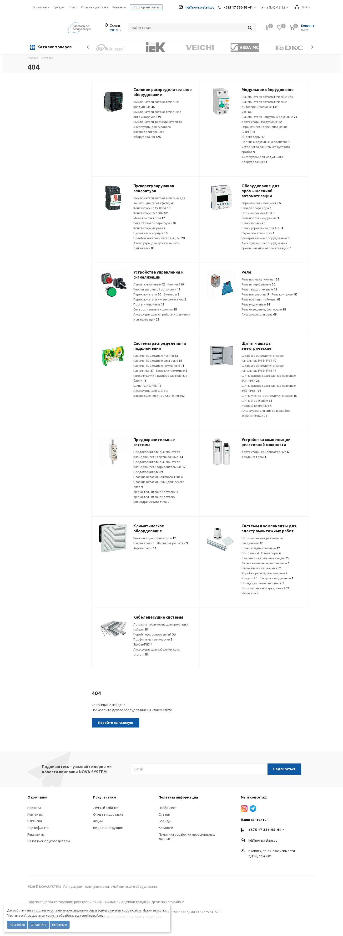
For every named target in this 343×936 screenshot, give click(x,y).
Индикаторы (253, 136)
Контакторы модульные (262, 121)
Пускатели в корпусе (150, 233)
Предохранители (148, 471)
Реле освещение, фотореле (264, 309)
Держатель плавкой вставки (155, 491)
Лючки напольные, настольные (265, 563)
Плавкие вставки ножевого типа (158, 476)
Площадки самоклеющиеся (263, 583)
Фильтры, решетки (172, 543)
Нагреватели (144, 543)
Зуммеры (171, 294)
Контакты (35, 814)
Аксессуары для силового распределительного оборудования (152, 131)
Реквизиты (36, 834)
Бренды (165, 821)
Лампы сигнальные (149, 284)
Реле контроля (285, 294)
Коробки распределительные (265, 573)
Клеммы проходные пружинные (158, 365)
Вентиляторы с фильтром (154, 538)
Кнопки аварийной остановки (156, 289)
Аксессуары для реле (259, 314)
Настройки (17, 924)
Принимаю (59, 924)
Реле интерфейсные (258, 284)
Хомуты (249, 578)
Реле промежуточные (260, 279)
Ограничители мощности (261, 203)
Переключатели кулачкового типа (159, 299)
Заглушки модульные (276, 578)
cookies (87, 915)
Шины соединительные (261, 548)
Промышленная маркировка (265, 588)
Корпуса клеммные (257, 405)
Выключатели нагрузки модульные (269, 116)
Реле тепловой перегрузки (154, 223)
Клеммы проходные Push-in (155, 355)
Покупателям (104, 797)
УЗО (247, 111)
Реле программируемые (260, 218)
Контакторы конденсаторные (265, 451)
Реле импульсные (255, 294)
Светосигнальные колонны (155, 309)
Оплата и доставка (108, 814)
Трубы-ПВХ (142, 644)
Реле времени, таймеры (261, 299)
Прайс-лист (168, 808)
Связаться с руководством (48, 841)
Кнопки (175, 284)
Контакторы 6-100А (151, 213)
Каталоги (166, 828)
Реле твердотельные (259, 289)
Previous (88, 47)
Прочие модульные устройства (266, 141)
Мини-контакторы (149, 218)
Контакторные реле (149, 228)
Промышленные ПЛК (258, 213)
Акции (98, 821)
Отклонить (38, 924)
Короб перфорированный (154, 634)
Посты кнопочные (148, 304)
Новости (34, 808)
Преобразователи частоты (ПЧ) (159, 238)
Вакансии (34, 821)
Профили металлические (152, 639)
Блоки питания (253, 223)
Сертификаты (38, 828)
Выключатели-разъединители (157, 121)
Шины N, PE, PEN (147, 385)
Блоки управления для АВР (262, 228)
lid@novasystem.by (196, 7)
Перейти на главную (115, 723)
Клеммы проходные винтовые (157, 360)
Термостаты (144, 548)
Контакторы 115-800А (151, 208)
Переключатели (147, 294)
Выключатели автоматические (267, 96)
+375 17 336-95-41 (238, 7)
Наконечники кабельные (261, 568)
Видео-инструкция (108, 828)
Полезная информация (178, 797)
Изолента (250, 593)
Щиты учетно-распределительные (269, 395)
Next (312, 47)
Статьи (164, 814)
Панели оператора (256, 208)
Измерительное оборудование (265, 238)
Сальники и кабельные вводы (265, 558)
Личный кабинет (106, 808)
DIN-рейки (250, 553)
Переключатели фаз (258, 233)
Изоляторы (271, 553)
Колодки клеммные (171, 370)
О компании (40, 7)
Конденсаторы (254, 456)
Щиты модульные (257, 400)
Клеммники (143, 370)
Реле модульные (256, 304)
